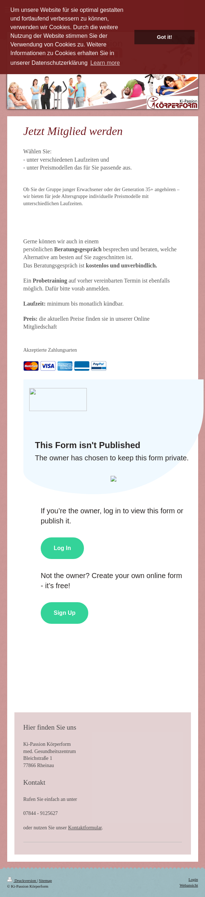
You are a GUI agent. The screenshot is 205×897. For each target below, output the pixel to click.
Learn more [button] (105, 63)
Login (193, 879)
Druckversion (22, 880)
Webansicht (188, 885)
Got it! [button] (164, 37)
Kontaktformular (85, 827)
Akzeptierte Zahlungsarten (50, 350)
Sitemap (45, 880)
